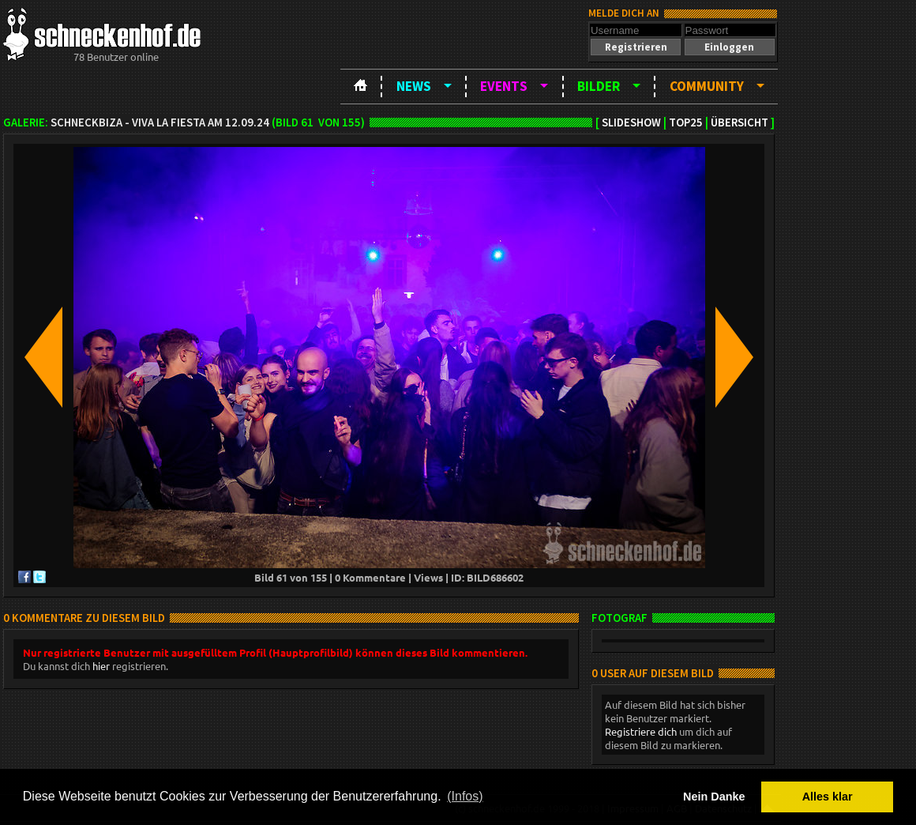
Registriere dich (641, 731)
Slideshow (631, 122)
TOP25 (686, 122)
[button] (636, 47)
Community (707, 86)
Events (503, 86)
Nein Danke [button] (714, 796)
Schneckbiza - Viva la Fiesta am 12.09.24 (160, 122)
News (413, 86)
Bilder (598, 86)
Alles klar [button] (827, 796)
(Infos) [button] (464, 796)
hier (101, 665)
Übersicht (739, 122)
